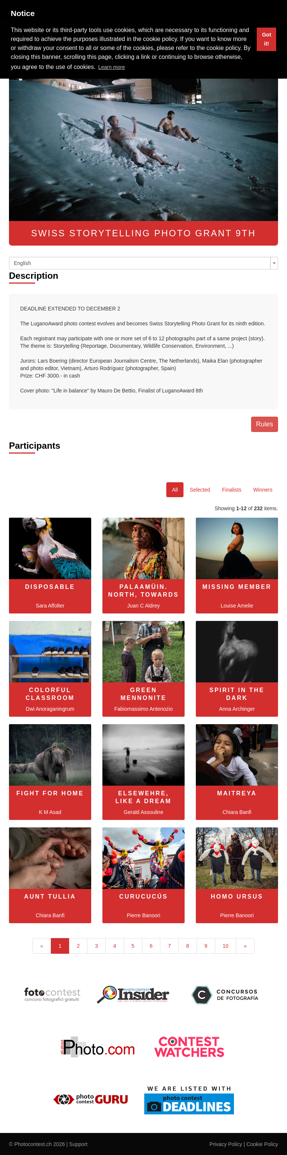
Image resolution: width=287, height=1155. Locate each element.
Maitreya (237, 793)
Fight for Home (50, 793)
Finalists (231, 490)
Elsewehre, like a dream (143, 797)
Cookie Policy (262, 1144)
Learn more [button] (111, 67)
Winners (262, 490)
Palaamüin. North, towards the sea (143, 595)
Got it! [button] (266, 39)
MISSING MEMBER (236, 587)
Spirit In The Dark (236, 694)
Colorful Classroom (50, 694)
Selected (200, 490)
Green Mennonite (144, 694)
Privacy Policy (226, 1144)
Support (78, 1144)
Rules (264, 424)
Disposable (50, 587)
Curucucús (143, 896)
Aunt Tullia (50, 896)
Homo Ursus (237, 896)
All (175, 490)
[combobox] (143, 263)
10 (226, 946)
